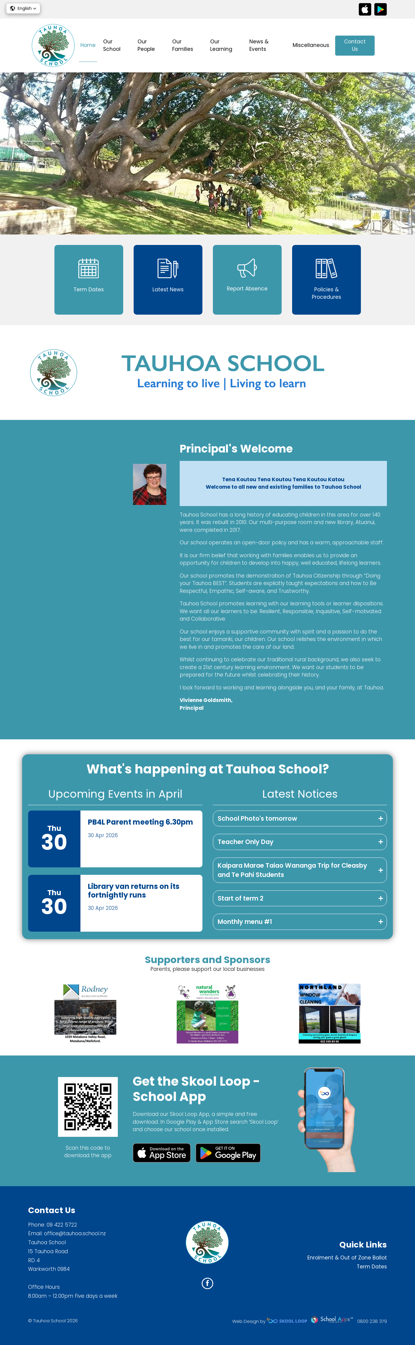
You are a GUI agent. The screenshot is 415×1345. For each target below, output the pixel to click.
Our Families (182, 45)
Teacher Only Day (246, 841)
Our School (111, 45)
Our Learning (221, 45)
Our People (146, 45)
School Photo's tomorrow (257, 818)
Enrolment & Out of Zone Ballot (347, 1257)
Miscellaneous (311, 45)
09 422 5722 (62, 1224)
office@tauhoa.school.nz (75, 1233)
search (384, 45)
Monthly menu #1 (245, 921)
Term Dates (372, 1266)
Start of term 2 (240, 898)
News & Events (258, 45)
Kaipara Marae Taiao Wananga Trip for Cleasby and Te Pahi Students (292, 870)
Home (88, 45)
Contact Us (355, 45)
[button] (23, 8)
